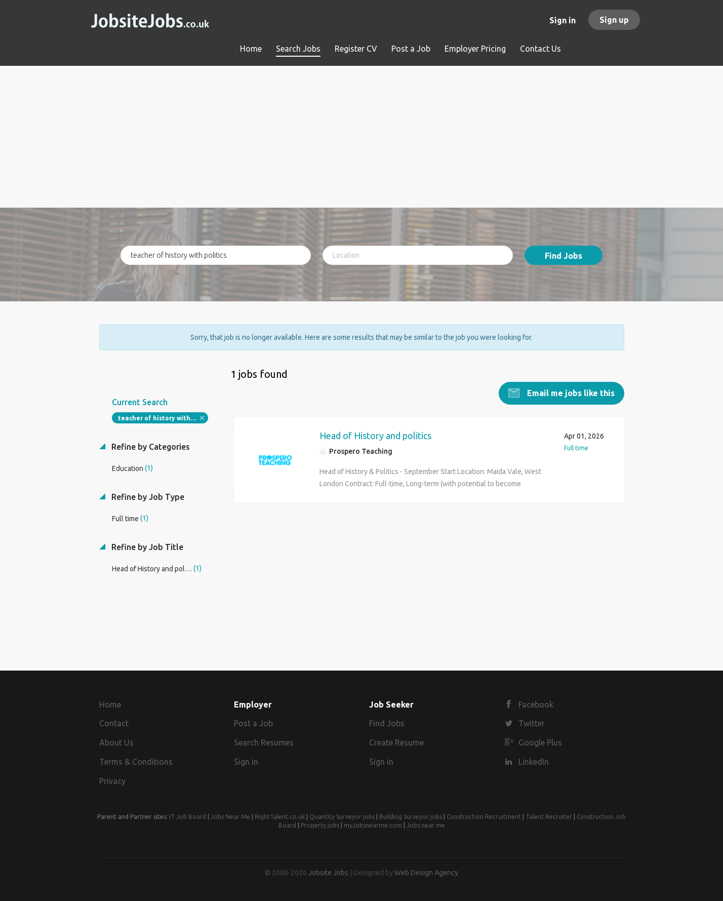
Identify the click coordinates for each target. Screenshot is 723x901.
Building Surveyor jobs (410, 816)
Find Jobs (563, 255)
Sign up (614, 19)
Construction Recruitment (484, 816)
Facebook (535, 704)
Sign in (562, 20)
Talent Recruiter (549, 816)
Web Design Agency (426, 873)
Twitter (531, 723)
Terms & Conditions (136, 761)
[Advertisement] (361, 137)
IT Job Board (187, 816)
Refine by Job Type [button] (146, 496)
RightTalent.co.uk (280, 816)
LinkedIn (533, 761)
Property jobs (320, 825)
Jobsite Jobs (328, 873)
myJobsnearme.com (373, 825)
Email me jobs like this (570, 393)
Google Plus (540, 742)
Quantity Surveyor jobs (342, 816)
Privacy (112, 781)
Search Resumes (264, 742)
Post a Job (253, 723)
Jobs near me (426, 825)
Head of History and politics (375, 435)
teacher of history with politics (163, 418)
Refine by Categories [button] (149, 446)
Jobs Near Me (230, 816)
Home (110, 704)
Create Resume (396, 742)
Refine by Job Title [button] (146, 547)
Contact (114, 723)
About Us (116, 742)
